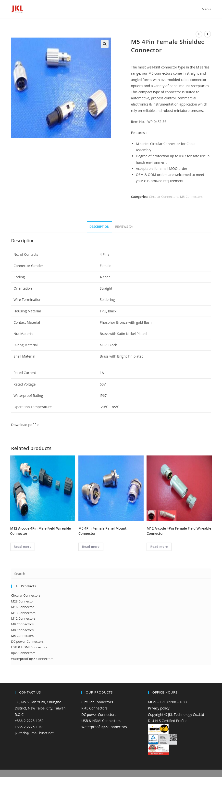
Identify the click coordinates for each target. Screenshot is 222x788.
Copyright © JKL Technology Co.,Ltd (176, 714)
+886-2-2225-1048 (29, 726)
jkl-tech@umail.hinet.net (34, 733)
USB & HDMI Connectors (101, 720)
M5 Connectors (191, 196)
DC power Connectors (98, 714)
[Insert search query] (111, 573)
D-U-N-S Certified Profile (167, 720)
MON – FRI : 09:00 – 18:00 (168, 702)
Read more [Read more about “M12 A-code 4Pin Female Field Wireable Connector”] (159, 547)
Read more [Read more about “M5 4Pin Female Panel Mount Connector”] (91, 547)
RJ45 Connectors (94, 708)
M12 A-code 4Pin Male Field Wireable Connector (40, 531)
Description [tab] (99, 227)
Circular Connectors (163, 196)
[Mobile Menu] (202, 9)
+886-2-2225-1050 (29, 720)
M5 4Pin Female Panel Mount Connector (102, 531)
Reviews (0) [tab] (124, 227)
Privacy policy (159, 708)
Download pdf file (25, 424)
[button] (105, 44)
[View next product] (207, 34)
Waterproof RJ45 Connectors (104, 726)
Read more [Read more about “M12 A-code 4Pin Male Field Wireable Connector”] (23, 547)
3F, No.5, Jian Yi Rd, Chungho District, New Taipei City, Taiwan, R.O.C (40, 708)
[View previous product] (199, 34)
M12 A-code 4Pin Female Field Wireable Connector (179, 531)
